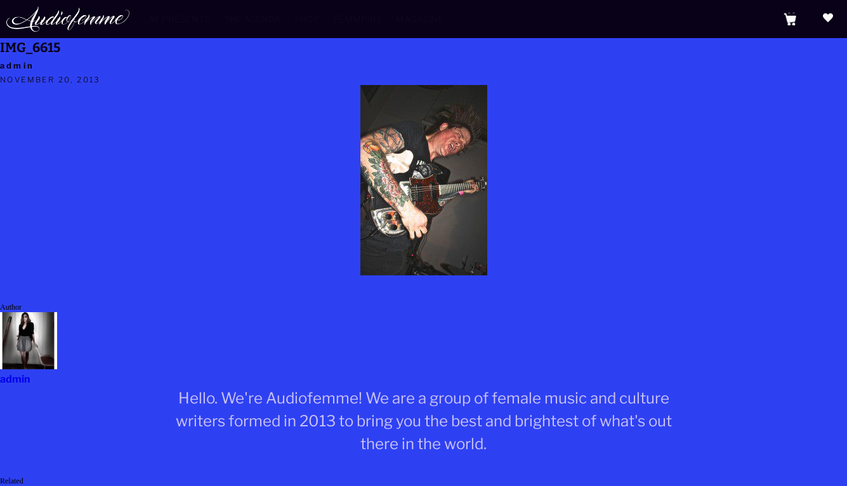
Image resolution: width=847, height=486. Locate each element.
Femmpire (358, 18)
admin (17, 65)
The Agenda (252, 18)
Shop (307, 18)
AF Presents (179, 18)
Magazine (419, 18)
